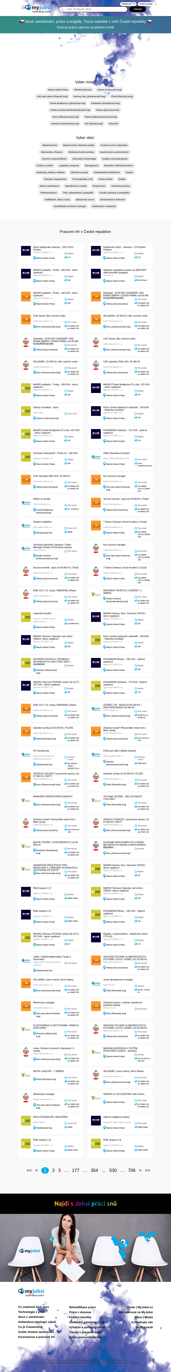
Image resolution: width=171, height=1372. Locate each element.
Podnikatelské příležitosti (107, 172)
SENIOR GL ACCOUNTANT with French (123, 1094)
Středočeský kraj (82, 89)
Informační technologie (84, 159)
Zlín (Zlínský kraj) (93, 123)
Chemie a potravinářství (54, 159)
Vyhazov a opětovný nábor (87, 1327)
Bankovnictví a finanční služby (78, 145)
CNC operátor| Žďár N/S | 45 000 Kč (121, 361)
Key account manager (114, 476)
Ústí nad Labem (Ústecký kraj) (52, 96)
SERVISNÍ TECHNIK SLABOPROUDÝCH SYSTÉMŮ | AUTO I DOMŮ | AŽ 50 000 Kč (125, 958)
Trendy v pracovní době (85, 1332)
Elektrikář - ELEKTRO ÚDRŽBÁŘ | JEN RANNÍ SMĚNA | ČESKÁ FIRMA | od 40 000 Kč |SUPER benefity (125, 295)
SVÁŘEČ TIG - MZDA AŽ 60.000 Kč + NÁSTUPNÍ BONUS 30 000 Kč (122, 706)
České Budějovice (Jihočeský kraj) (67, 103)
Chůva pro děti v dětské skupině (119, 751)
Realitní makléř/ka (42, 522)
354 (94, 1170)
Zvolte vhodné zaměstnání (36, 1332)
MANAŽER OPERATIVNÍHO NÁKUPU (53, 796)
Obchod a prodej (79, 172)
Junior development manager (118, 979)
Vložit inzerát (144, 1327)
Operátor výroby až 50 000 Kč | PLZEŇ (53, 728)
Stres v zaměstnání (31, 1316)
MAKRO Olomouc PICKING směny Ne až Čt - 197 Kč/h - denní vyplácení (56, 683)
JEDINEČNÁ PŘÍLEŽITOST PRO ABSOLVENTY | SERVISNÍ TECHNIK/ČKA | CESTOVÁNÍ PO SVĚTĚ (55, 867)
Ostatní (129, 172)
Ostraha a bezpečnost (55, 179)
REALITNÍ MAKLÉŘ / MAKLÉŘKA (50, 1117)
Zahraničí (113, 123)
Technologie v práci (31, 1311)
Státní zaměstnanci (49, 186)
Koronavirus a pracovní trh (36, 1337)
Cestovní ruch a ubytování (113, 145)
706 (132, 1170)
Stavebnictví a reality (76, 186)
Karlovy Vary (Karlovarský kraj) (89, 96)
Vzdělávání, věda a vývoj (57, 199)
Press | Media (144, 1317)
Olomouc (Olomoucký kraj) (65, 123)
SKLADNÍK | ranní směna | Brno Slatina (53, 979)
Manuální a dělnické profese (118, 165)
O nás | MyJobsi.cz (140, 1307)
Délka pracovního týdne (85, 1337)
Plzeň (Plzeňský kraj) (122, 96)
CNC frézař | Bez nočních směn (49, 316)
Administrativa (49, 145)
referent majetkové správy (116, 1117)
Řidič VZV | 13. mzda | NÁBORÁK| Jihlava (54, 590)
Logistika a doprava (69, 165)
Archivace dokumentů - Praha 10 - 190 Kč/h (55, 453)
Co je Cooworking (30, 1327)
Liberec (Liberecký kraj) (109, 89)
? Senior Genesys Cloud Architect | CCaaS (125, 522)
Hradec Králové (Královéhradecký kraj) (70, 110)
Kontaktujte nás (142, 1322)
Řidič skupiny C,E (42, 888)
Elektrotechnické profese (81, 152)
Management (91, 165)
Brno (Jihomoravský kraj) (66, 117)
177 (75, 1170)
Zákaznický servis (85, 199)
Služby (122, 179)
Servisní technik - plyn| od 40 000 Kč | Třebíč (126, 499)
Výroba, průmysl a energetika (114, 192)
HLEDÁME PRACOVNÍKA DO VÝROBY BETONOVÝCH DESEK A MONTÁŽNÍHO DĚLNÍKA (124, 845)
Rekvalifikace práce (82, 1307)
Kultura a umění (45, 165)
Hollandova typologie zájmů (37, 1322)
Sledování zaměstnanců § (86, 1322)
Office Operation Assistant (116, 453)
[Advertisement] (85, 55)
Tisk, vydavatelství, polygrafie (78, 192)
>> (147, 1170)
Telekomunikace (48, 192)
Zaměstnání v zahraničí (104, 206)
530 (113, 1170)
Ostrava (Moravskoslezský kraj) (101, 117)
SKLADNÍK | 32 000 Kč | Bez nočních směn (125, 316)
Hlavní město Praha (58, 89)
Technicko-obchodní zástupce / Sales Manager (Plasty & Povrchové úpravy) (52, 546)
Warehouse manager (44, 1002)
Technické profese (120, 186)
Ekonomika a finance (51, 152)
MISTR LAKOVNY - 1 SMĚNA (48, 1071)
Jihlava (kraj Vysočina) (107, 110)
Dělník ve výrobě (41, 499)
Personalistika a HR (83, 179)
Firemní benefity (80, 1317)
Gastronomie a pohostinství (114, 152)
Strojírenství (99, 186)
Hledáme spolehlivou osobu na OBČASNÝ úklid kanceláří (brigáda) (124, 271)
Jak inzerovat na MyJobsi (135, 1312)
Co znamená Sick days (33, 1306)
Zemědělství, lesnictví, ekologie (70, 206)
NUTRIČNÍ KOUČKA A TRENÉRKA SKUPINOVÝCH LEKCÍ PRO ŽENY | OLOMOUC (52, 661)
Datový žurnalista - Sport (45, 407)
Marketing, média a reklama (51, 172)
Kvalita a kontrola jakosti (115, 159)
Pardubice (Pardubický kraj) (105, 103)
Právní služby (106, 179)
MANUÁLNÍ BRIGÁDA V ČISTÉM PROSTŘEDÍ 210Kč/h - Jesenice (120, 1049)
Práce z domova (80, 1312)
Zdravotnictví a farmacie (112, 199)
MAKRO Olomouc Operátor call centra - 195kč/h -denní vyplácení (53, 637)
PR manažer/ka (41, 751)
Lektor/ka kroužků (42, 613)
